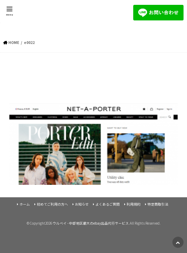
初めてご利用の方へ (52, 204)
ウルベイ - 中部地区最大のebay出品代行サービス (91, 223)
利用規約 (134, 204)
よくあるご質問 (107, 204)
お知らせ (82, 204)
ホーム (24, 204)
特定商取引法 (157, 204)
